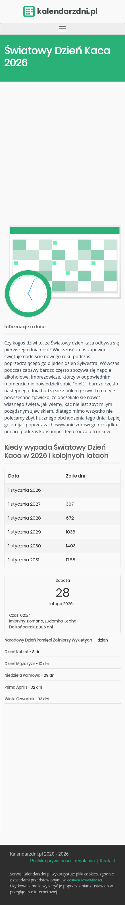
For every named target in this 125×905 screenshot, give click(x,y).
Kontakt (107, 860)
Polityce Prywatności (84, 880)
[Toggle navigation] (62, 28)
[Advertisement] (62, 154)
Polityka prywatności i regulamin (62, 860)
